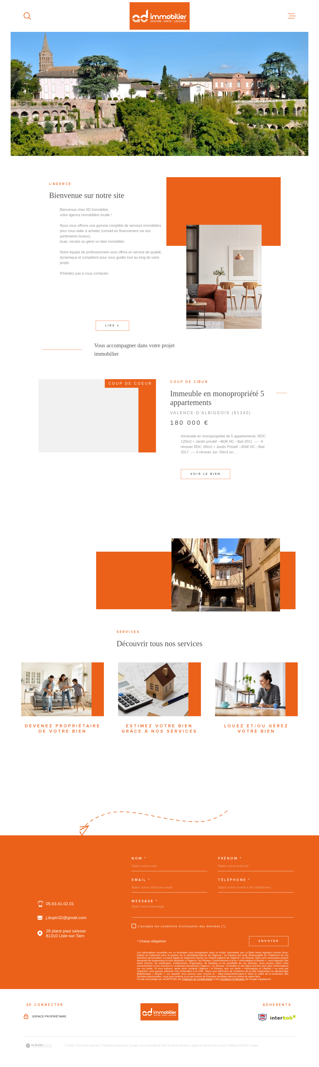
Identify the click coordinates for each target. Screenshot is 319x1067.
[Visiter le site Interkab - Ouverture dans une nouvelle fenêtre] (262, 1017)
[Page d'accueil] (160, 16)
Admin (206, 1045)
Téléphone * (234, 880)
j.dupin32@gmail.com (66, 917)
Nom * (139, 858)
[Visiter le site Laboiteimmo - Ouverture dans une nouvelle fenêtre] (38, 1046)
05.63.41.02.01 (60, 903)
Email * (141, 880)
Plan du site (168, 1045)
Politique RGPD (236, 1045)
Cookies (253, 1045)
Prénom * (230, 858)
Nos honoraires (149, 1045)
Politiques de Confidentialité (197, 979)
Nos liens (218, 1045)
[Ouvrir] (27, 16)
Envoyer (269, 941)
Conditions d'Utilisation (232, 979)
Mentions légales (189, 1045)
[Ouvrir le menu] (292, 16)
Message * (145, 901)
